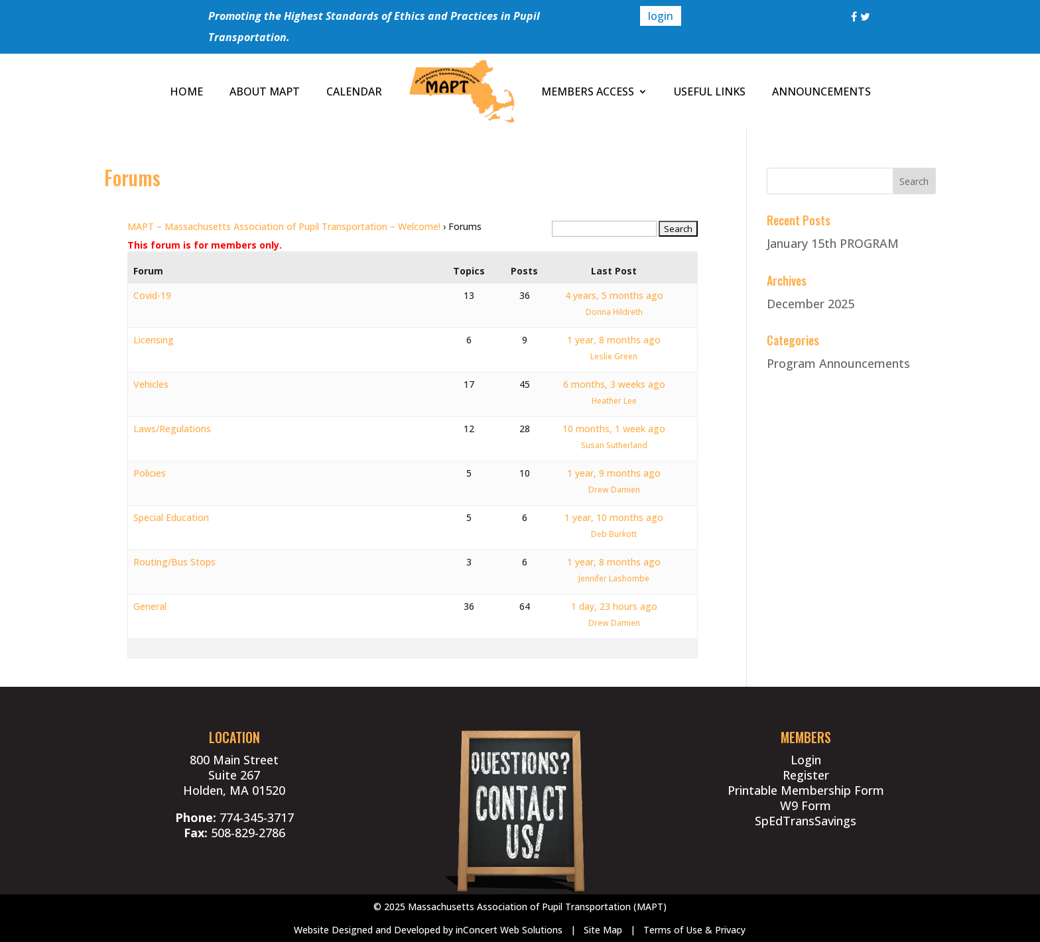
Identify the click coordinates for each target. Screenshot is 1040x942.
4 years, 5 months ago (614, 295)
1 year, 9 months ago (614, 473)
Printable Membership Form (806, 790)
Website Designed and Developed (367, 929)
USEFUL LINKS (710, 91)
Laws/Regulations (172, 428)
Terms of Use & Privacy (694, 929)
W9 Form (805, 805)
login (660, 16)
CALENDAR (354, 91)
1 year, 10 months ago (613, 517)
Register (806, 775)
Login (806, 760)
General (149, 606)
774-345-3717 (257, 817)
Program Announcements (838, 363)
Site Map (603, 929)
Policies (149, 473)
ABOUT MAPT (264, 91)
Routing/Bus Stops (174, 562)
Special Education (171, 517)
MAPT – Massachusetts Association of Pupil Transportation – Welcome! (283, 226)
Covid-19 (152, 295)
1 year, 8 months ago (614, 339)
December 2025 (810, 304)
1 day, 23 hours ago (614, 606)
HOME (186, 91)
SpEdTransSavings (805, 821)
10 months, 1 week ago (613, 428)
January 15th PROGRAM (833, 243)
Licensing (153, 339)
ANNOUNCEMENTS (821, 91)
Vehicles (150, 384)
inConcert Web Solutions (509, 929)
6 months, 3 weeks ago (614, 384)
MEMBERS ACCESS (587, 91)
